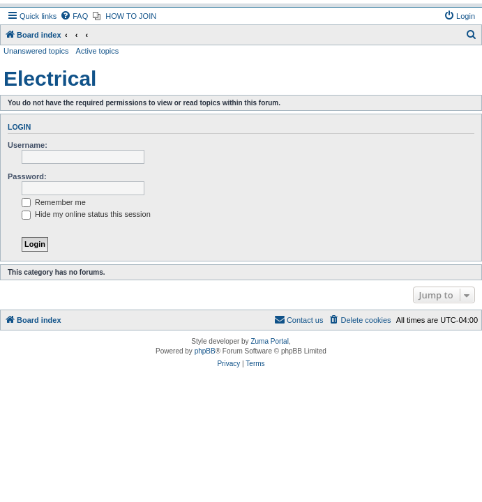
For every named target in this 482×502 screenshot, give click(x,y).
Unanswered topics (36, 51)
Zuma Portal (269, 341)
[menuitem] (74, 16)
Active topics (97, 51)
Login (19, 127)
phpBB (205, 351)
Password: (27, 176)
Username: (27, 145)
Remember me (54, 202)
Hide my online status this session (86, 214)
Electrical (49, 78)
